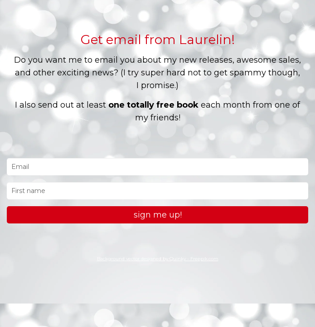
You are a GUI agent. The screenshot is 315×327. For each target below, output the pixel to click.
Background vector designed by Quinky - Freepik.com (157, 259)
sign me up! (158, 215)
